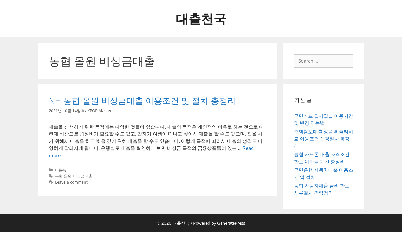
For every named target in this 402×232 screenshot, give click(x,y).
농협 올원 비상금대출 (73, 176)
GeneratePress (231, 223)
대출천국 (201, 18)
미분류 (61, 169)
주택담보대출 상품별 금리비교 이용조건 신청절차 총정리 (323, 138)
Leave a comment (71, 182)
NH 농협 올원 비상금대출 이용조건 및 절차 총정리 (142, 100)
